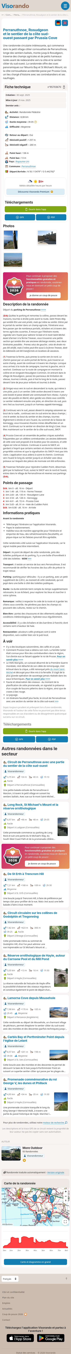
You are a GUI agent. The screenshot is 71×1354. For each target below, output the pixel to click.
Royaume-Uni (22, 161)
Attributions (7, 1224)
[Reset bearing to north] (65, 1200)
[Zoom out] (65, 1196)
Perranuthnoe (29, 166)
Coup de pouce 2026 (14, 1314)
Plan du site (8, 1297)
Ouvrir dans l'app (35, 209)
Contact (6, 1319)
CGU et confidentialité (13, 1292)
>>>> (43, 309)
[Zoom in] (65, 1191)
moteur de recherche (55, 1122)
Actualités (7, 1308)
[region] (35, 1207)
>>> (30, 558)
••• (3, 15)
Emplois (6, 1303)
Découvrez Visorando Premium (35, 191)
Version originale (55, 1172)
